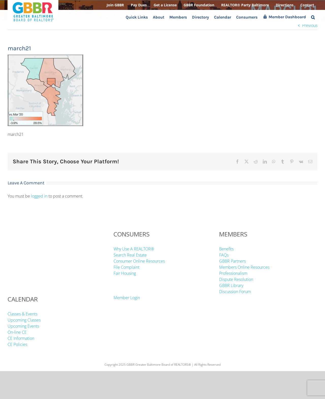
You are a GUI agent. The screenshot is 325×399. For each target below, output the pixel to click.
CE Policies (17, 344)
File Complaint (126, 267)
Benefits (226, 249)
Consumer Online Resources (139, 261)
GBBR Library (231, 285)
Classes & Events (22, 314)
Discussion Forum (235, 291)
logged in (39, 196)
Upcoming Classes (24, 320)
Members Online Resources (244, 267)
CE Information (21, 338)
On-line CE (17, 332)
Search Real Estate (130, 255)
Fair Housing (124, 273)
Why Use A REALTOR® (133, 249)
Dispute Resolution (236, 279)
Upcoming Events (23, 326)
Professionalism (233, 273)
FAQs (224, 255)
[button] (312, 17)
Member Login (126, 297)
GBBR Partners (232, 261)
